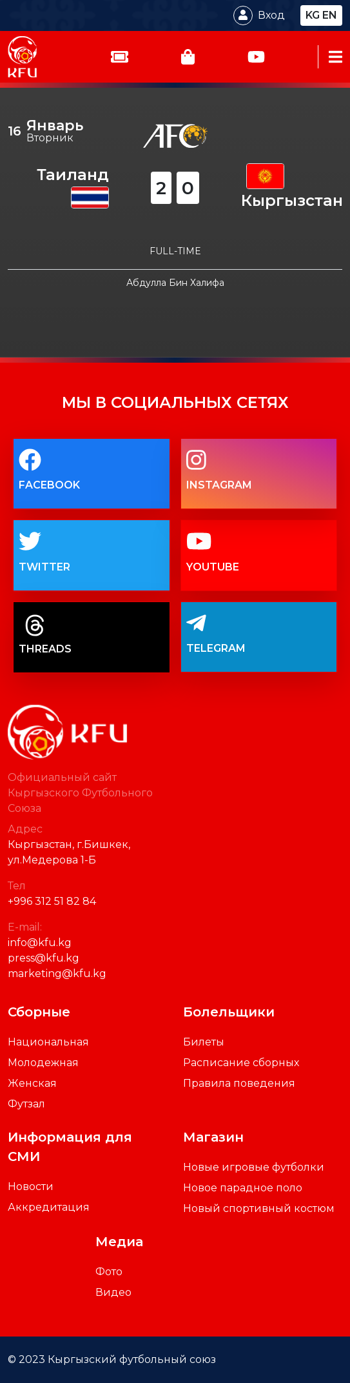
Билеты (203, 1042)
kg (313, 15)
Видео (113, 1292)
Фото (108, 1272)
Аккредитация (49, 1207)
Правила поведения (239, 1083)
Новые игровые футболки (253, 1167)
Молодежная (43, 1062)
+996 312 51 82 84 (52, 901)
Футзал (26, 1104)
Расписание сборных (241, 1062)
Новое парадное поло (242, 1188)
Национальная (48, 1042)
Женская (32, 1083)
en (329, 15)
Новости (30, 1186)
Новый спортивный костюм (259, 1208)
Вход (271, 15)
